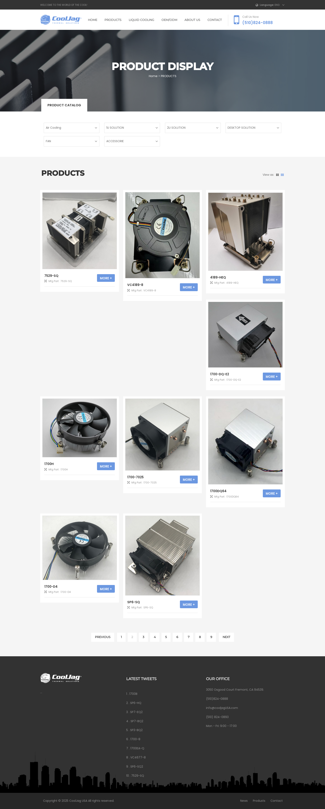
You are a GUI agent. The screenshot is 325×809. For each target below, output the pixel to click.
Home (92, 20)
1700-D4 (51, 586)
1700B (133, 694)
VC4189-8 (135, 285)
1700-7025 (135, 477)
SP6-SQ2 (136, 766)
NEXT (226, 637)
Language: (267, 5)
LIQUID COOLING (141, 20)
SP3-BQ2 (136, 730)
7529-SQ (51, 276)
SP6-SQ (133, 602)
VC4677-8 (138, 757)
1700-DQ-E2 (219, 374)
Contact (275, 801)
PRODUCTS (112, 20)
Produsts (258, 801)
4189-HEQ (218, 277)
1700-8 (135, 739)
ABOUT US (192, 20)
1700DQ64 (218, 491)
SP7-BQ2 (137, 721)
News (243, 801)
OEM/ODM (169, 20)
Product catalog (64, 105)
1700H (49, 464)
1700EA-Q (137, 748)
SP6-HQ (135, 703)
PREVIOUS (102, 637)
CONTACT (214, 20)
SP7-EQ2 (136, 712)
